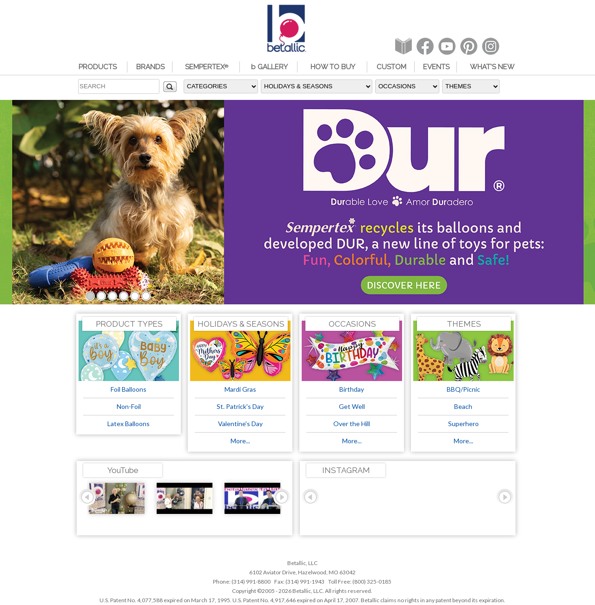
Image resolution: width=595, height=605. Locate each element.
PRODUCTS (98, 67)
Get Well (352, 406)
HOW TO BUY (333, 67)
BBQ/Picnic (463, 389)
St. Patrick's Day (240, 406)
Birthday (351, 389)
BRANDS (150, 67)
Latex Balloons (128, 423)
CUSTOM (391, 67)
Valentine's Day (240, 423)
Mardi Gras (240, 389)
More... (240, 441)
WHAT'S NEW (492, 67)
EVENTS (436, 67)
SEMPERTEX (206, 67)
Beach (463, 406)
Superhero (463, 423)
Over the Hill (351, 423)
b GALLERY (269, 67)
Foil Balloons (128, 389)
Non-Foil (129, 406)
